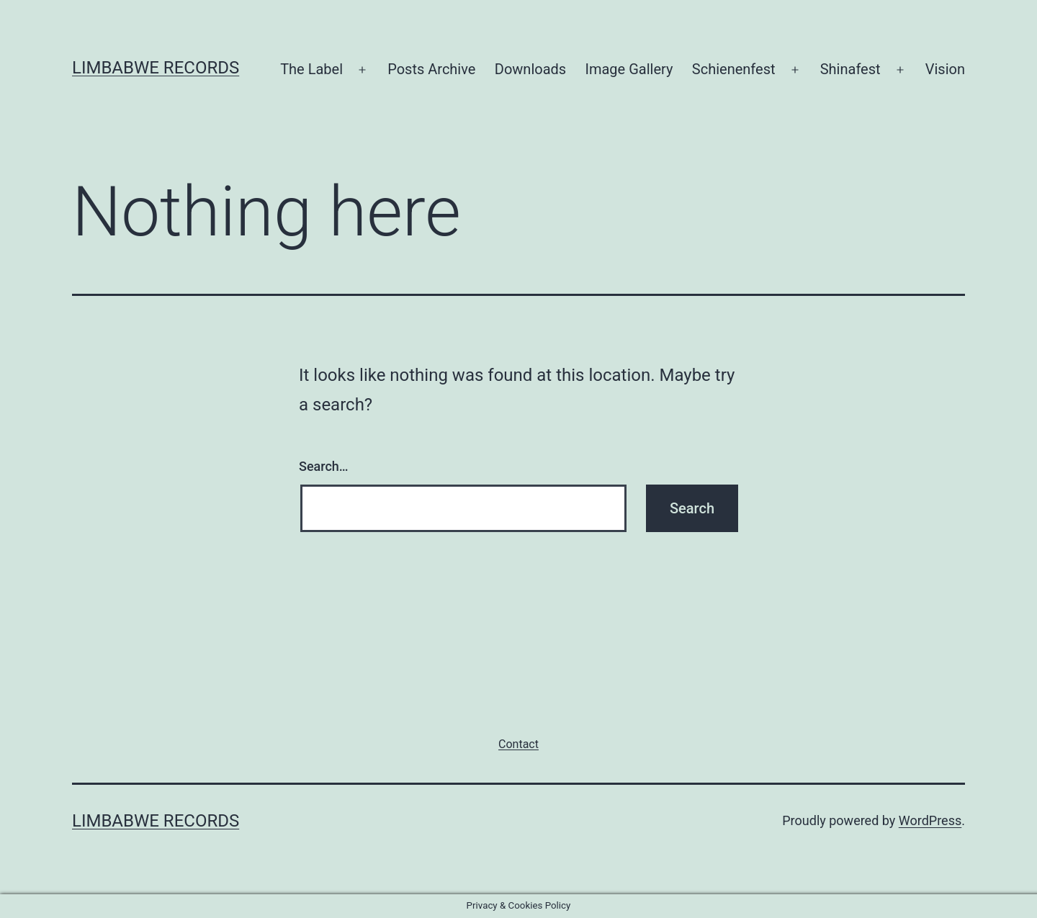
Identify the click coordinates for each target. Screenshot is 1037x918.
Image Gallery (629, 69)
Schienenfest (734, 69)
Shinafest (850, 69)
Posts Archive (431, 69)
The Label (311, 69)
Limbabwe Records (155, 68)
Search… (324, 466)
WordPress (930, 820)
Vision (945, 69)
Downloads (530, 69)
